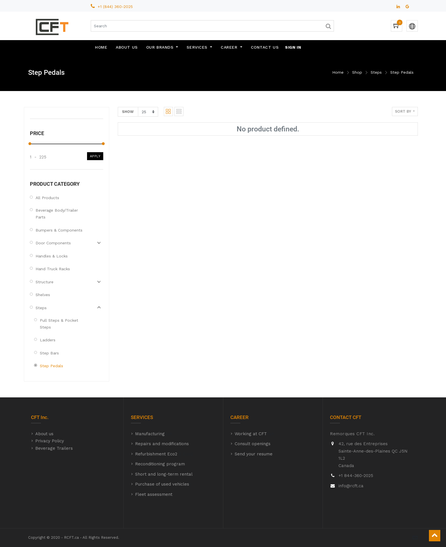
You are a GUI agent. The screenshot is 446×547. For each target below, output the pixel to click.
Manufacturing (150, 433)
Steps (376, 72)
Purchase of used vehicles (162, 484)
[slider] (29, 143)
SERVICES (142, 417)
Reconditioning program (160, 464)
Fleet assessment (153, 494)
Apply (95, 156)
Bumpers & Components (59, 230)
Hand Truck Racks (53, 269)
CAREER (239, 417)
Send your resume (253, 454)
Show (128, 112)
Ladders (47, 340)
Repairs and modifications (162, 443)
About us (44, 433)
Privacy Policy (49, 440)
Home (338, 72)
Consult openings (253, 443)
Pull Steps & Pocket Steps (59, 323)
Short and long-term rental (164, 474)
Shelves (43, 294)
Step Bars (49, 353)
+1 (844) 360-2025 (116, 6)
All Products (47, 197)
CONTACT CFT (345, 417)
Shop (357, 72)
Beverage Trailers (54, 448)
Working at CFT (251, 433)
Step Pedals (402, 72)
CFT (35, 417)
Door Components (53, 243)
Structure (44, 282)
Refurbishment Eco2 (156, 454)
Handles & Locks (52, 256)
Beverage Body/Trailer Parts (57, 213)
